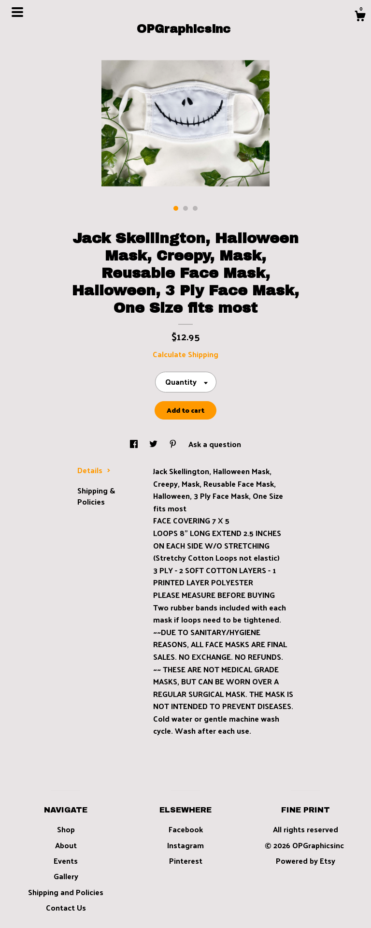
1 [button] (175, 208)
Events (66, 861)
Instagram (185, 845)
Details (94, 470)
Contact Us (66, 907)
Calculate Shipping (185, 354)
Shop (66, 829)
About (66, 845)
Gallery (66, 876)
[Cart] (360, 17)
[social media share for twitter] (154, 444)
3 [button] (195, 208)
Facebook (186, 829)
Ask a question (214, 444)
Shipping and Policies (65, 892)
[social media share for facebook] (135, 444)
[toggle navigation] (17, 12)
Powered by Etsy (305, 861)
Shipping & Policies (96, 495)
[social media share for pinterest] (174, 444)
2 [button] (185, 208)
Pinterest (185, 861)
